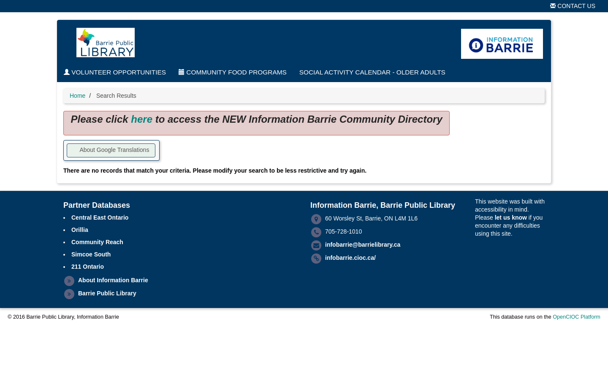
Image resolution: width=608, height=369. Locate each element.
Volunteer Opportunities (115, 72)
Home (77, 95)
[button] (111, 150)
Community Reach (97, 242)
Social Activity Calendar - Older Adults (372, 72)
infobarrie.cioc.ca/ (350, 257)
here (141, 119)
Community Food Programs (233, 72)
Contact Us (572, 6)
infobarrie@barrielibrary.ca (362, 244)
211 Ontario (87, 266)
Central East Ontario (99, 217)
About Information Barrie (113, 280)
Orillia (79, 229)
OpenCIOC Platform (576, 317)
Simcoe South (91, 254)
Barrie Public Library (107, 293)
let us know (511, 217)
